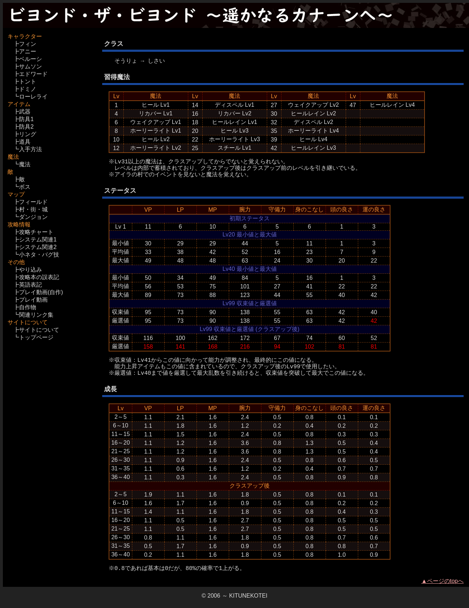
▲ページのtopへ (442, 581)
